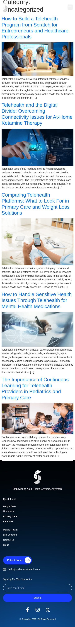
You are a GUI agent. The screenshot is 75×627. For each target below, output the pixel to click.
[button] (70, 7)
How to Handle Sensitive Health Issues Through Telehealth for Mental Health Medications (37, 300)
